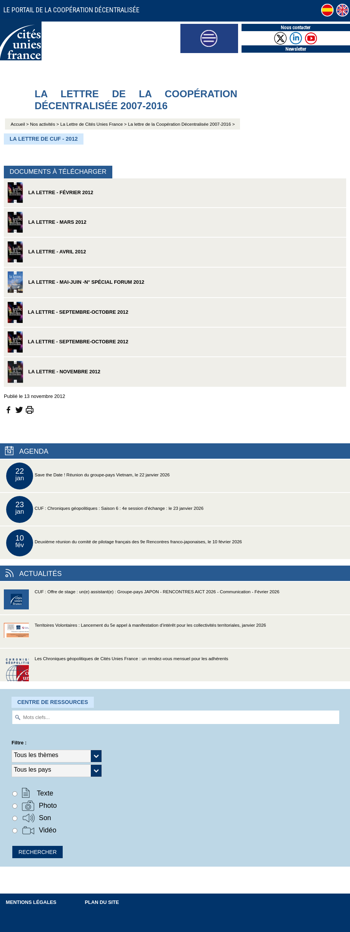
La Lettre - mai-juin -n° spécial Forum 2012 (76, 282)
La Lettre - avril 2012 (47, 252)
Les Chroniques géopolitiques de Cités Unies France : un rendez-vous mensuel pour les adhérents (116, 668)
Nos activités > (44, 124)
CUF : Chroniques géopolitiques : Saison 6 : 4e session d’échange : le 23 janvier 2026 (104, 509)
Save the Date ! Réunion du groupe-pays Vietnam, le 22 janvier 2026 (88, 476)
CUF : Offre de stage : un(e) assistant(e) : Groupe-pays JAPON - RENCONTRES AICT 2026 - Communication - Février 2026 (141, 601)
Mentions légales (31, 902)
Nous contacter (295, 27)
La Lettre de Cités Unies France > (93, 124)
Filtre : (19, 743)
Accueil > (20, 124)
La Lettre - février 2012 (50, 192)
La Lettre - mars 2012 (47, 222)
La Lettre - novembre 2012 (54, 372)
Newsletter (295, 49)
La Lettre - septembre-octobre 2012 (68, 312)
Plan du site (102, 902)
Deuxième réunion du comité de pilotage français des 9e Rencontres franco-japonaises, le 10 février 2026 (124, 542)
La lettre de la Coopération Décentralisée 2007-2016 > (181, 124)
